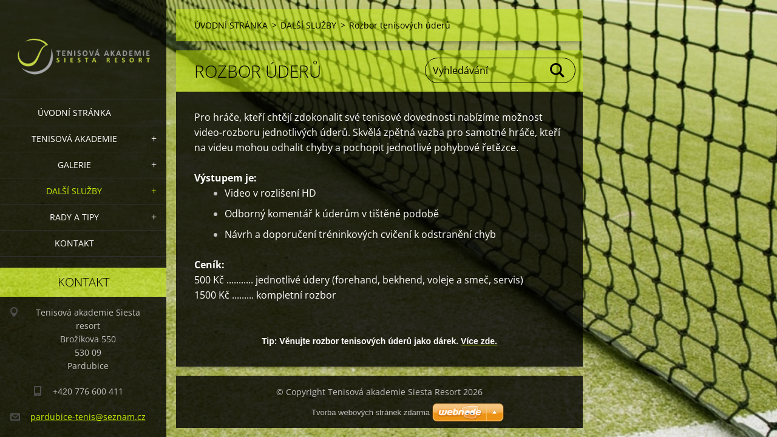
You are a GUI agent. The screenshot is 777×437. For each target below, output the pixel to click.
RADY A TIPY (74, 217)
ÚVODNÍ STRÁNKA (74, 112)
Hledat (558, 70)
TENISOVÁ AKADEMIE (74, 138)
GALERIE (74, 165)
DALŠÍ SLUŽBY (74, 191)
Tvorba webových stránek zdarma (370, 412)
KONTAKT (74, 243)
